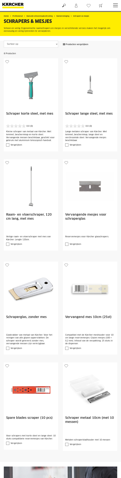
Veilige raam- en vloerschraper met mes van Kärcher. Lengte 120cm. (28, 238)
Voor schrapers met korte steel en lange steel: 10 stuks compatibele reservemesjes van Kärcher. (31, 437)
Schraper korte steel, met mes (29, 113)
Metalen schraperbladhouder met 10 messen (87, 440)
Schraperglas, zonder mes (26, 317)
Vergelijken (16, 145)
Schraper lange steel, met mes (89, 113)
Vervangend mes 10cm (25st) (88, 317)
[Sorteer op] (31, 44)
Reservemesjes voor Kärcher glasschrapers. (87, 237)
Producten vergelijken (75, 44)
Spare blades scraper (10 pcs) (29, 417)
